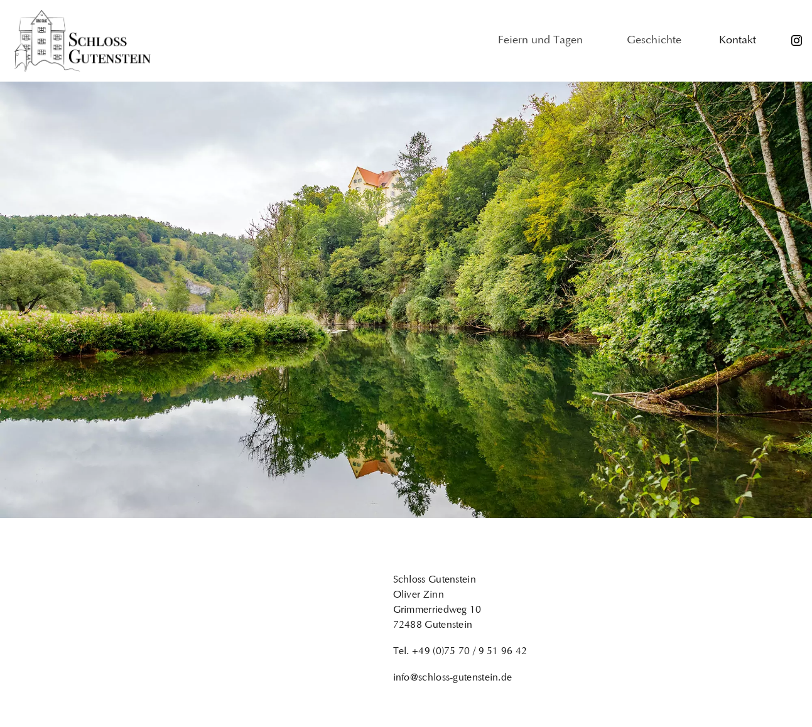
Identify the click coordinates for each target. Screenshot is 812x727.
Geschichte (654, 40)
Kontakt (737, 40)
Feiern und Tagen (543, 41)
